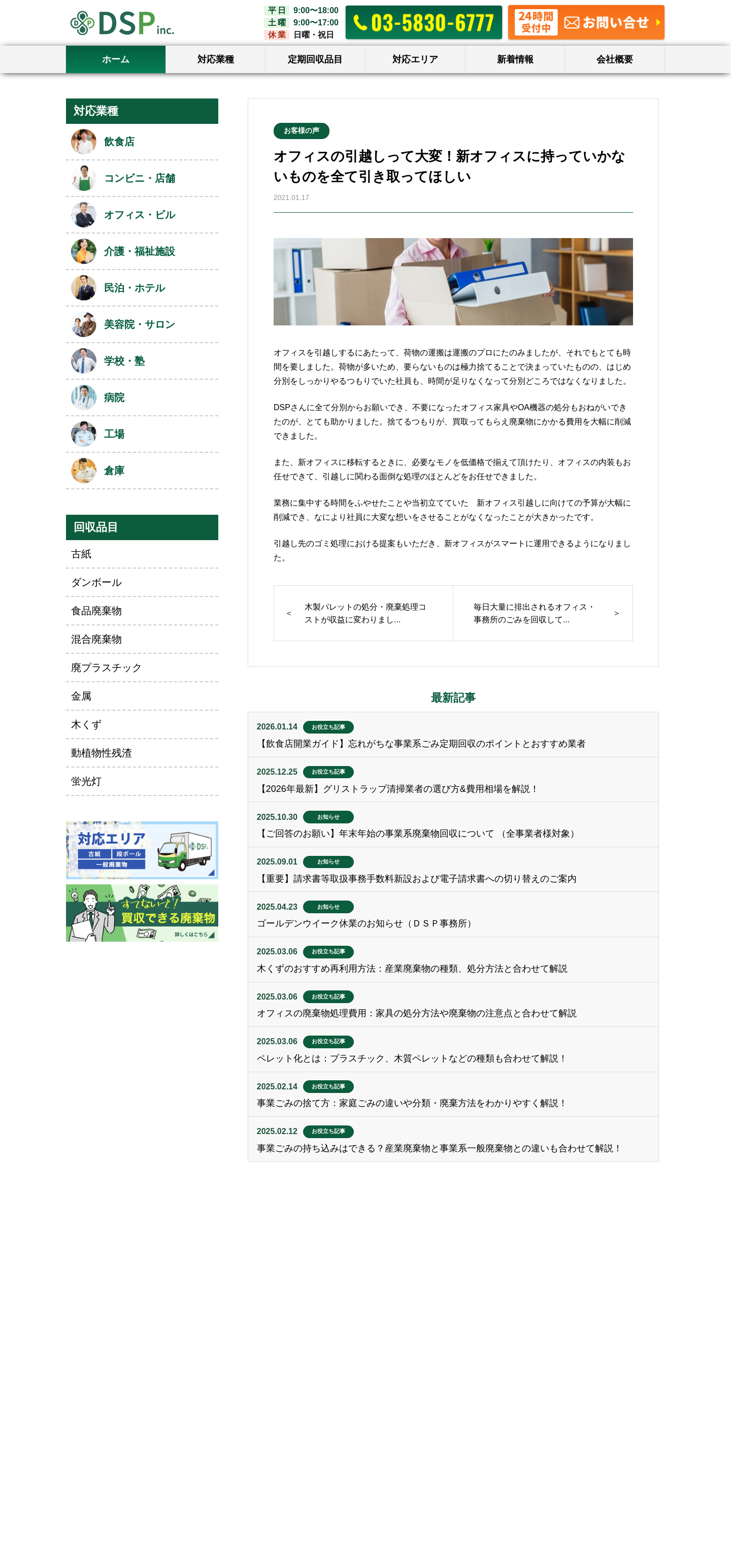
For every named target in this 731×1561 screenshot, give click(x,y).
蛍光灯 (86, 781)
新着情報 (515, 59)
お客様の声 (301, 130)
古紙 (81, 553)
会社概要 (614, 59)
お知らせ (328, 817)
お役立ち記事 (328, 727)
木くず (86, 724)
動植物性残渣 (101, 752)
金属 (81, 696)
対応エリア (415, 59)
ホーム (115, 59)
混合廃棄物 (96, 639)
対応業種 (215, 59)
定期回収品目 (315, 59)
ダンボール (96, 582)
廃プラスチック (106, 667)
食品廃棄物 (96, 610)
